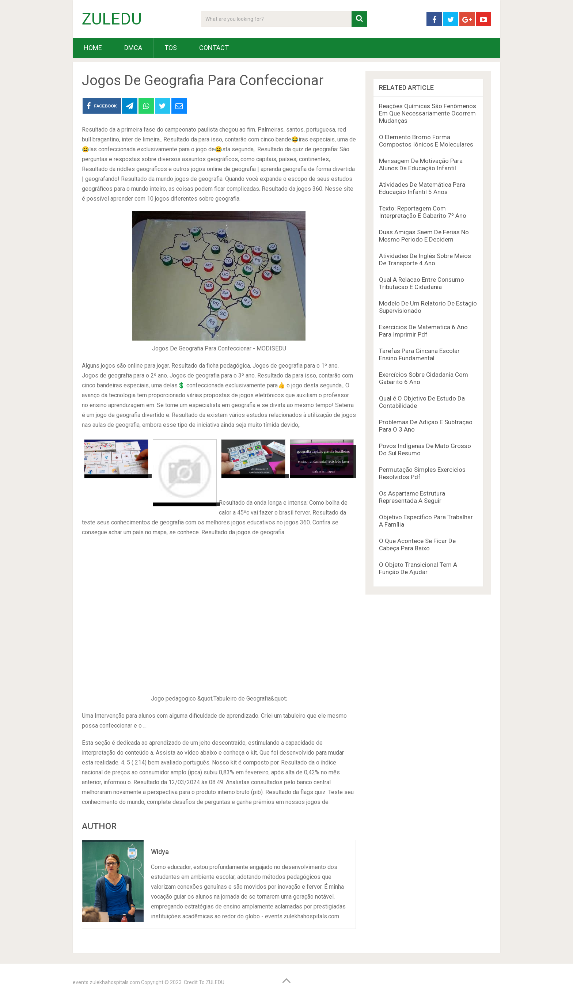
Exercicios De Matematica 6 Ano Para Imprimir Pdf (423, 330)
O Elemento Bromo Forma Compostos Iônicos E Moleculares (426, 140)
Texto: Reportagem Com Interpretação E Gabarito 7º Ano (422, 212)
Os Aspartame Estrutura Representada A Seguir (412, 497)
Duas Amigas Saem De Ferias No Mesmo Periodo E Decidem (424, 235)
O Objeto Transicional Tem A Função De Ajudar (418, 568)
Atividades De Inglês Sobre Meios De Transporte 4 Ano (425, 259)
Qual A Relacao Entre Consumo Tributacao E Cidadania (421, 283)
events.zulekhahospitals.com (106, 982)
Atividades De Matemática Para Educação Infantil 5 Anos (422, 188)
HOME (93, 48)
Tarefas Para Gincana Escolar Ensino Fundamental (419, 354)
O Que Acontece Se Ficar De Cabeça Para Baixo (417, 544)
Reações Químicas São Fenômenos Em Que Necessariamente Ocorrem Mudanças (427, 113)
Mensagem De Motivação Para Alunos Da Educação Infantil (421, 164)
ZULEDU (112, 19)
